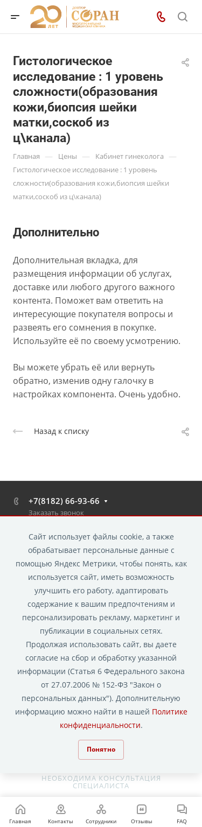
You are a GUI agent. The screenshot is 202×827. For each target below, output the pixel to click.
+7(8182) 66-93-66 (64, 500)
